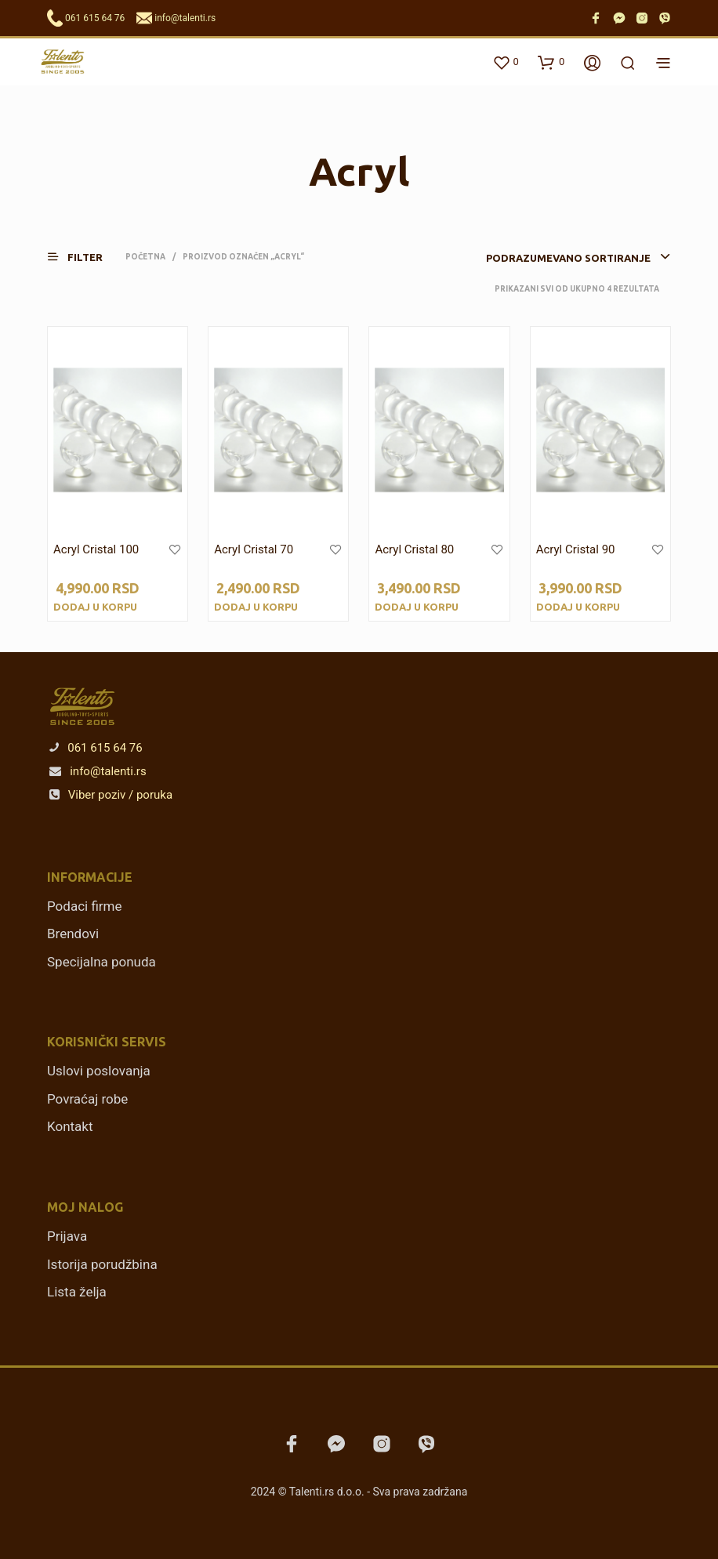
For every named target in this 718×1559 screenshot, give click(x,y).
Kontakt (70, 1126)
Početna (145, 256)
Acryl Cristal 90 (575, 549)
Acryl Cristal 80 (414, 549)
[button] (84, 256)
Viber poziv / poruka (110, 795)
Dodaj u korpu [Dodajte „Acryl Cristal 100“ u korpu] (95, 606)
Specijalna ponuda (101, 962)
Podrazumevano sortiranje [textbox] (568, 257)
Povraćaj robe (87, 1099)
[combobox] (548, 258)
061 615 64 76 (95, 18)
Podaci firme (84, 906)
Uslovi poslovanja (98, 1071)
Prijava (67, 1236)
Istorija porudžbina (102, 1264)
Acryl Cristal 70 (253, 549)
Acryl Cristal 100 (96, 549)
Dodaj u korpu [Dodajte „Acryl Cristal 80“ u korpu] (417, 606)
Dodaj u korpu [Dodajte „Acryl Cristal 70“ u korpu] (256, 606)
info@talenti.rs (185, 18)
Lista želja (77, 1292)
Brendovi (73, 933)
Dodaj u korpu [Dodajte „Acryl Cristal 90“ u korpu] (578, 606)
